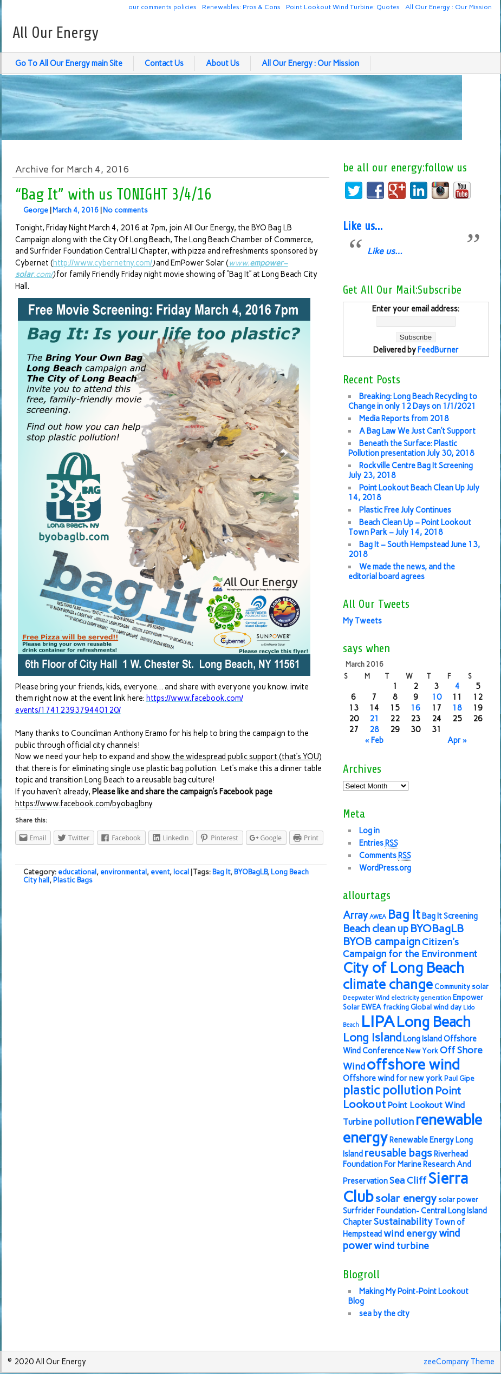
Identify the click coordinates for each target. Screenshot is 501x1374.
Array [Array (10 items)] (355, 915)
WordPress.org (385, 868)
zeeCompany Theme (459, 1361)
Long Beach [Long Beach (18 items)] (433, 1022)
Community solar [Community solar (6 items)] (461, 987)
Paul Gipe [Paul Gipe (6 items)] (459, 1078)
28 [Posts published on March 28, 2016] (374, 729)
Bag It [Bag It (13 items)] (404, 914)
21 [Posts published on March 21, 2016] (374, 718)
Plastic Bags (73, 880)
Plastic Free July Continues (405, 510)
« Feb (374, 740)
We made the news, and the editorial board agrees (401, 571)
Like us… (362, 226)
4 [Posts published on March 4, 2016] (457, 686)
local (181, 872)
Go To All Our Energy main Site (68, 63)
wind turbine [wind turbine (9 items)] (401, 1245)
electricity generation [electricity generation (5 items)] (421, 997)
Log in (369, 830)
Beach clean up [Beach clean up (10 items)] (375, 928)
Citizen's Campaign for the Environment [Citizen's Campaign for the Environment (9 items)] (410, 947)
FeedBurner (438, 350)
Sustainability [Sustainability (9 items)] (403, 1221)
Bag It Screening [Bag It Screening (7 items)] (450, 916)
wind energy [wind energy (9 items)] (410, 1233)
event (160, 872)
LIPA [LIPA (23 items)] (378, 1021)
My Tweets (362, 621)
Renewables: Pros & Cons (241, 7)
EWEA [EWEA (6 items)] (371, 1007)
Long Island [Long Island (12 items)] (372, 1037)
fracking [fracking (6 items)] (396, 1007)
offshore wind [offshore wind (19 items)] (413, 1064)
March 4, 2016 (76, 210)
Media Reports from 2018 (404, 418)
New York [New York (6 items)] (422, 1051)
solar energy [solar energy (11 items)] (406, 1198)
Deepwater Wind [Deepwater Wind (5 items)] (366, 997)
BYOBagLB (250, 872)
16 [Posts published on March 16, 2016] (415, 708)
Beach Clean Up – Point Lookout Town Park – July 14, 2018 (409, 527)
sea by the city (384, 1313)
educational (77, 872)
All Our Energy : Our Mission (448, 7)
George (35, 210)
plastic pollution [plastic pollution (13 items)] (388, 1090)
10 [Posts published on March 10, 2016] (436, 697)
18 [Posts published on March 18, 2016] (457, 708)
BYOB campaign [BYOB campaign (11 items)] (381, 941)
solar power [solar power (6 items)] (458, 1200)
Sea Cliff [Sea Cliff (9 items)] (407, 1180)
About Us (222, 63)
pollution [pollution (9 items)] (394, 1121)
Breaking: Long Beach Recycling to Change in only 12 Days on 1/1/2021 (412, 401)
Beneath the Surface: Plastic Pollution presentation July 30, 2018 (411, 448)
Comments (385, 856)
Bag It (221, 872)
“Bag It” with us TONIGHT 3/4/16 (113, 194)
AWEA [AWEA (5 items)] (377, 916)
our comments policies (162, 7)
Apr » (457, 740)
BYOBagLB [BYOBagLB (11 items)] (437, 928)
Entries (378, 843)
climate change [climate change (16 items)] (388, 984)
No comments (125, 210)
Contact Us (164, 63)
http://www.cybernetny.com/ (102, 263)
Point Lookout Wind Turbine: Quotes (343, 7)
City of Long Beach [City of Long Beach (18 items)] (403, 968)
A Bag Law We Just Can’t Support (417, 431)
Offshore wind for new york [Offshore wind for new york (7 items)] (393, 1078)
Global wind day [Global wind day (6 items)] (436, 1007)
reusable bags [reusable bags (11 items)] (398, 1152)
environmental (123, 872)
